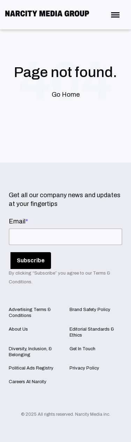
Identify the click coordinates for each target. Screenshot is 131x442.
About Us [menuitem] (18, 329)
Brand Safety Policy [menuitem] (90, 309)
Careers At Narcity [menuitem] (27, 381)
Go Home (66, 94)
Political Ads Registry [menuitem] (31, 368)
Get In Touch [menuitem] (82, 348)
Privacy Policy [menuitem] (84, 368)
